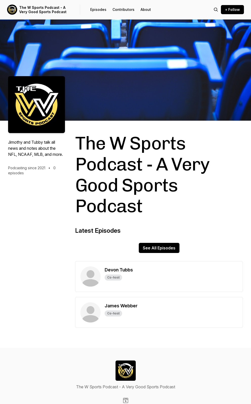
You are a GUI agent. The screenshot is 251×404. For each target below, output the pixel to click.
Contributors (123, 9)
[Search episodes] (216, 10)
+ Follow (232, 9)
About (146, 9)
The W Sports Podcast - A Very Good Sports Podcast (42, 9)
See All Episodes (159, 247)
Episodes (98, 9)
